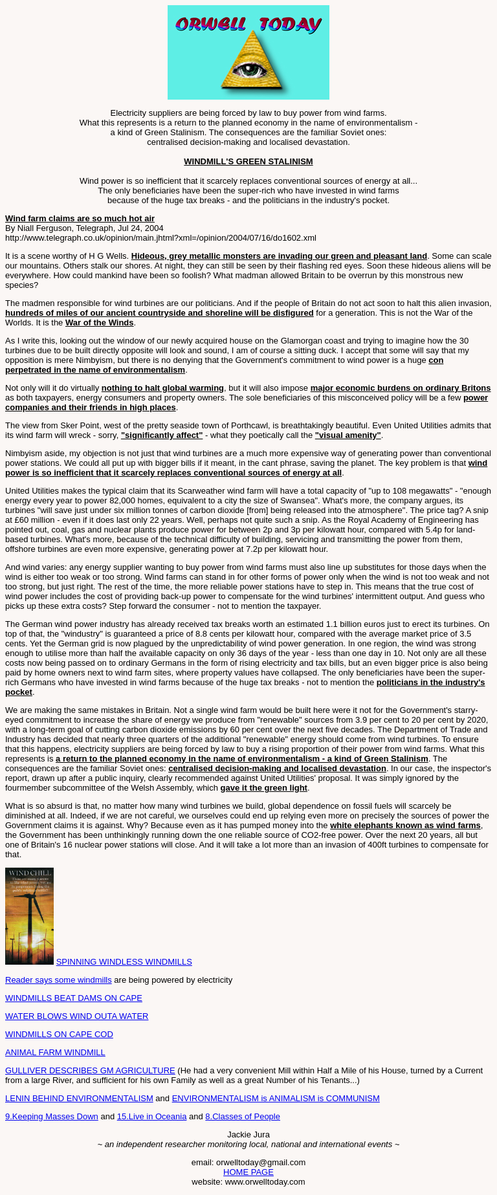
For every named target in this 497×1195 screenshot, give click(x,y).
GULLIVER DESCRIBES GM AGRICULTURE (90, 1070)
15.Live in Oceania (152, 1116)
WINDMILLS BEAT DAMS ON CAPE (73, 998)
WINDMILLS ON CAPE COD (59, 1034)
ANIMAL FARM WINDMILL (55, 1052)
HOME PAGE (248, 1172)
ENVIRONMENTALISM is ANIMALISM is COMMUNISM (276, 1098)
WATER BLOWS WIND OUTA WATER (76, 1016)
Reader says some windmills (58, 980)
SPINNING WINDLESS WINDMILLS (124, 962)
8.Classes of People (242, 1116)
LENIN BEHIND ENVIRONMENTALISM (79, 1098)
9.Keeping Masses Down (51, 1116)
